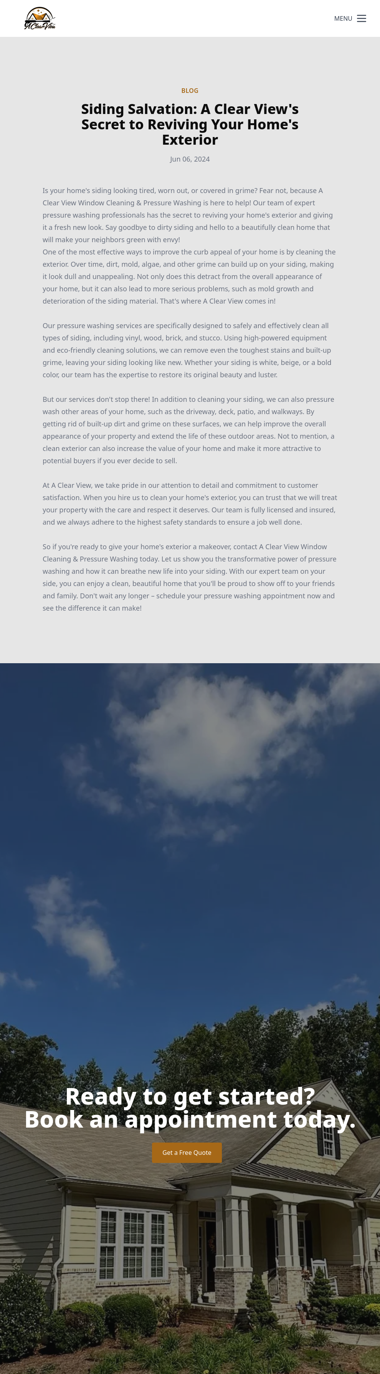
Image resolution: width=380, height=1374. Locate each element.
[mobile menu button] (361, 18)
